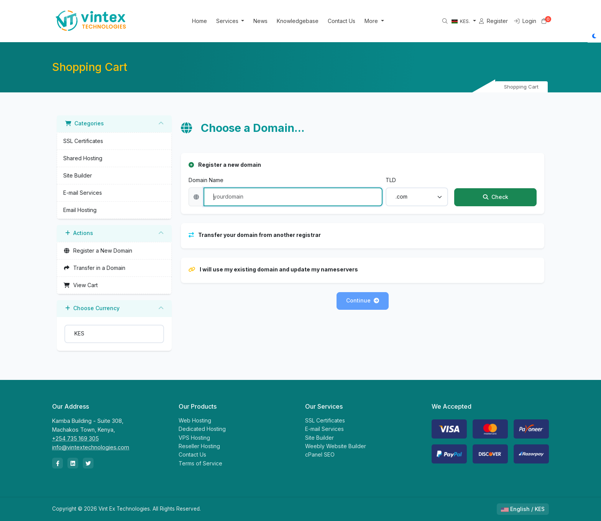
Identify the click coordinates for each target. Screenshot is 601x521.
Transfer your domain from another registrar (255, 235)
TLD (391, 180)
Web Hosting (195, 420)
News (270, 21)
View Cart (80, 285)
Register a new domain (225, 164)
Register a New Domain (97, 250)
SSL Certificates (83, 141)
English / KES (523, 509)
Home (209, 21)
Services (238, 21)
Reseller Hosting (199, 446)
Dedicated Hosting (202, 429)
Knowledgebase (307, 21)
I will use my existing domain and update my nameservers (273, 269)
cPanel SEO (320, 454)
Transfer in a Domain (94, 268)
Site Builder (77, 175)
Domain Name (206, 180)
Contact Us (351, 21)
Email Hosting (80, 210)
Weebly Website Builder (335, 446)
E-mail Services (82, 192)
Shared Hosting (82, 158)
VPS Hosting (194, 437)
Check (495, 197)
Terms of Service (200, 463)
